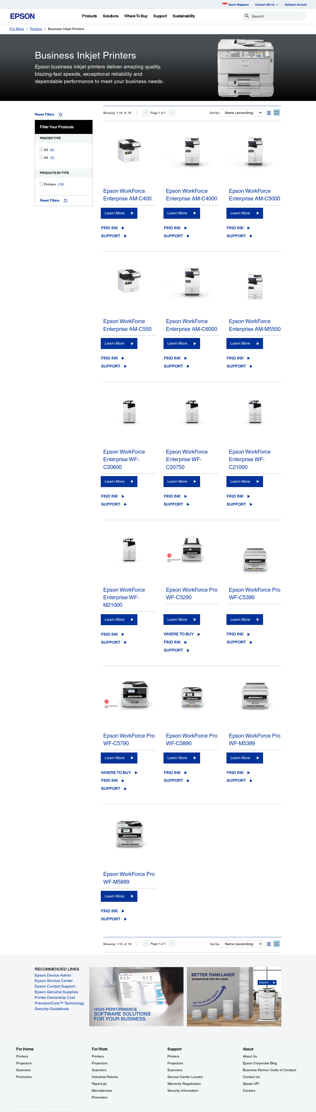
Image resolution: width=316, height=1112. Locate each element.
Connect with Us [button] (266, 4)
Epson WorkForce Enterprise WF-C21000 (250, 459)
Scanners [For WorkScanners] (99, 1070)
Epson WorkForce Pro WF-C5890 (191, 739)
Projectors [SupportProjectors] (175, 1063)
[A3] (41, 149)
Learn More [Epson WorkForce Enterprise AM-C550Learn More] (114, 343)
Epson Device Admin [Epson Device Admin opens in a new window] (53, 975)
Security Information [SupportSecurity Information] (182, 1090)
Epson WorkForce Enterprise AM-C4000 (191, 195)
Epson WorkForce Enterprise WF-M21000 (124, 597)
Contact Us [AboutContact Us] (251, 1077)
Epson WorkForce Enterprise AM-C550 (127, 325)
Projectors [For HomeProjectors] (24, 1063)
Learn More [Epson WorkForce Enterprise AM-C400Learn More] (114, 213)
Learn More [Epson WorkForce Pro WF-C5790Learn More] (114, 757)
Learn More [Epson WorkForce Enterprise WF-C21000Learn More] (240, 481)
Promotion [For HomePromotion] (24, 1077)
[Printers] (41, 183)
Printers (36, 29)
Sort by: (215, 113)
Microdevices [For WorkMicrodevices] (102, 1090)
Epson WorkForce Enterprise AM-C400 (127, 195)
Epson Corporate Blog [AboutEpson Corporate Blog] (260, 1063)
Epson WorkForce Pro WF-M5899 (129, 878)
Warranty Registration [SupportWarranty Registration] (184, 1084)
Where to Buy (179, 634)
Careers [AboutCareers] (249, 1090)
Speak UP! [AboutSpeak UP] (251, 1084)
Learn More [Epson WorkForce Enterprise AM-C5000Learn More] (240, 213)
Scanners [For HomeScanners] (23, 1070)
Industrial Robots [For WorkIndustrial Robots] (105, 1077)
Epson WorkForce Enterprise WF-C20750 (187, 459)
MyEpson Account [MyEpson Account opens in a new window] (295, 4)
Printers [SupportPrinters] (173, 1056)
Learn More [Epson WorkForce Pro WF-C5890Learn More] (177, 757)
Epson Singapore (235, 4)
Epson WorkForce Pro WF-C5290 (191, 593)
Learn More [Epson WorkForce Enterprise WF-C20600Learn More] (114, 481)
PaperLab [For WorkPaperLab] (99, 1084)
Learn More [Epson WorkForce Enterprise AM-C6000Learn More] (177, 343)
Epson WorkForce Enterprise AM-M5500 (255, 325)
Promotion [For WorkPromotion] (100, 1097)
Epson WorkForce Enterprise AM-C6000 (191, 325)
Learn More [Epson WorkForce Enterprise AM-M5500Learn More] (240, 343)
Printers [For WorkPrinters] (98, 1056)
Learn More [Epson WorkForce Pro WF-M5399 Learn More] (240, 757)
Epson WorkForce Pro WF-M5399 (254, 739)
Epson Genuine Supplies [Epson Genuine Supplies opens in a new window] (56, 992)
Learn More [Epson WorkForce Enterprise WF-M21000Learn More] (114, 619)
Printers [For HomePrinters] (22, 1056)
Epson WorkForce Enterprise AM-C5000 (254, 195)
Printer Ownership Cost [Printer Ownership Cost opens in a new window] (55, 997)
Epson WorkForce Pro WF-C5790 (129, 739)
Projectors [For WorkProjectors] (99, 1063)
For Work (17, 29)
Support (110, 236)
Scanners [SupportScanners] (174, 1070)
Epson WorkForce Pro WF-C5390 (254, 593)
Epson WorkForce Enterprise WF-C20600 (124, 459)
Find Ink (109, 228)
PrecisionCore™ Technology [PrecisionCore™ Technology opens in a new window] (59, 1003)
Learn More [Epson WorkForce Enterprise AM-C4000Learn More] (177, 213)
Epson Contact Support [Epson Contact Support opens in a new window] (55, 986)
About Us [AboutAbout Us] (250, 1056)
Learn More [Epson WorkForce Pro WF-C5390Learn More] (240, 619)
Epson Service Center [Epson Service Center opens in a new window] (54, 980)
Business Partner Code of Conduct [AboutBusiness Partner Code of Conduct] (269, 1070)
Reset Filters (44, 114)
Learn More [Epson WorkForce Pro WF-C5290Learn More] (177, 619)
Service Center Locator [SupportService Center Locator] (185, 1077)
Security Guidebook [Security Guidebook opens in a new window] (52, 1008)
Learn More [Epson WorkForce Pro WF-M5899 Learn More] (114, 896)
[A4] (41, 157)
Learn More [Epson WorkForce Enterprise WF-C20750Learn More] (177, 481)
